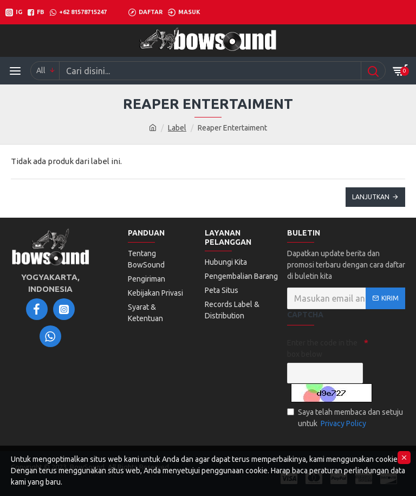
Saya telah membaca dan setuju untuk (345, 418)
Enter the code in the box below (322, 348)
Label (177, 127)
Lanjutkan (370, 196)
